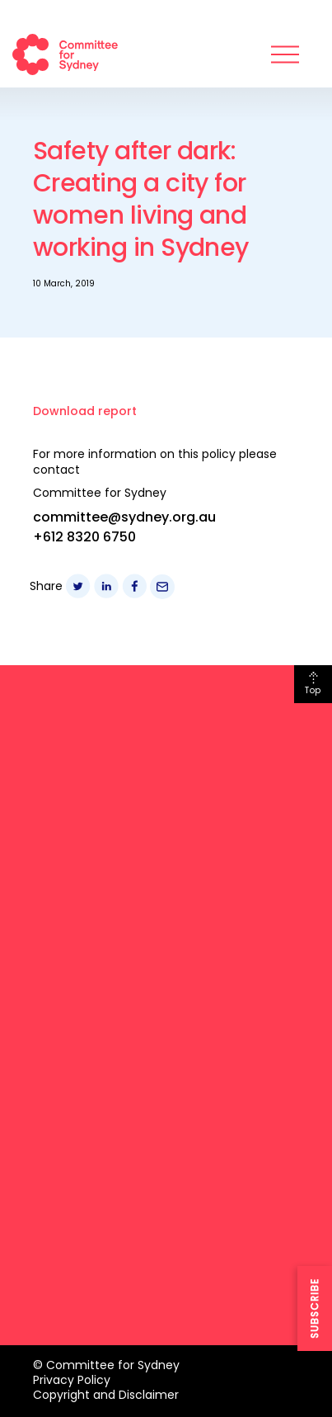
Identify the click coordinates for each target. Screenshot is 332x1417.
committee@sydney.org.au (124, 517)
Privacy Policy (71, 1380)
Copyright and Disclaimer (106, 1394)
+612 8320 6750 (84, 536)
